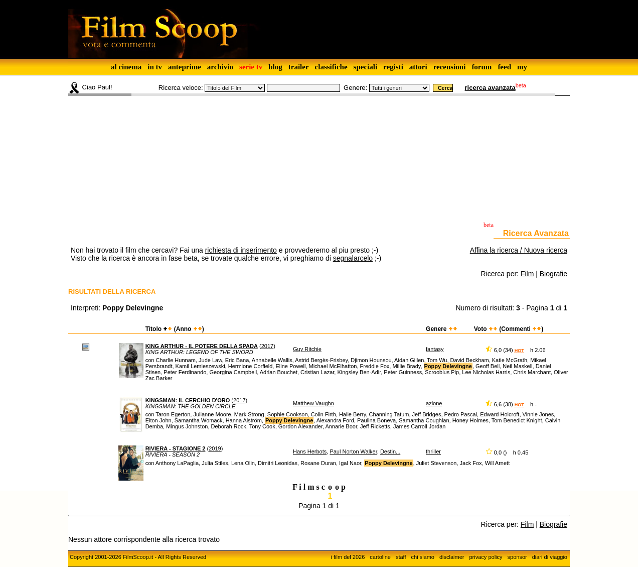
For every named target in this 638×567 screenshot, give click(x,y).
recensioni (449, 67)
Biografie (553, 274)
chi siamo (422, 557)
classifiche (331, 67)
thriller (433, 451)
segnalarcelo (353, 258)
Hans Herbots (310, 451)
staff (401, 557)
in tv (154, 67)
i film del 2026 (348, 557)
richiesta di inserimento (241, 250)
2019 (215, 448)
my (522, 67)
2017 (267, 346)
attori (418, 67)
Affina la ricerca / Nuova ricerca (518, 250)
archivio (220, 67)
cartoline (380, 557)
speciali (366, 67)
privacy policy (486, 557)
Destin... (390, 451)
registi (393, 67)
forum (481, 67)
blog (275, 67)
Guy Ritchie (307, 349)
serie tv (250, 67)
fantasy (434, 349)
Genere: (355, 87)
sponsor (517, 557)
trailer (298, 67)
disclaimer (451, 557)
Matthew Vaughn (313, 403)
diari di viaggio (549, 557)
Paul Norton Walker (353, 451)
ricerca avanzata (490, 87)
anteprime (184, 67)
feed (504, 67)
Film (527, 274)
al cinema (126, 67)
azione (434, 403)
